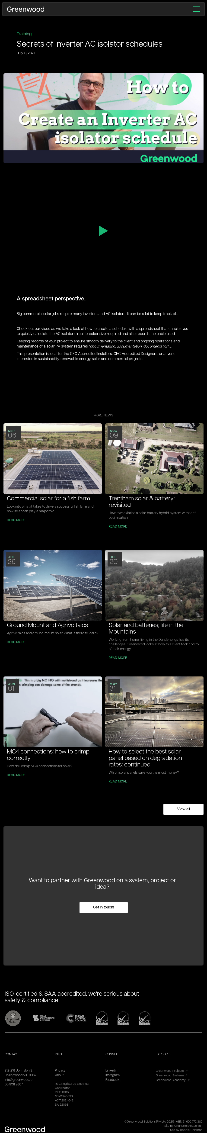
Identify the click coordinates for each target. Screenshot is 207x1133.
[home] (25, 9)
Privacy (60, 1070)
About (59, 1075)
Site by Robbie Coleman (186, 1130)
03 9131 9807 (14, 1084)
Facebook (112, 1080)
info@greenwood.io (18, 1080)
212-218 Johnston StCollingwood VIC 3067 (20, 1073)
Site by (183, 1125)
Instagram (112, 1075)
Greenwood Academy (173, 1080)
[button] (196, 9)
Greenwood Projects (172, 1070)
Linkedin (111, 1070)
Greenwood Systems (172, 1075)
